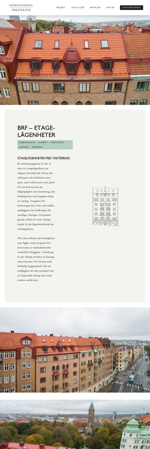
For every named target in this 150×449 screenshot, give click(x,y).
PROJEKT (61, 7)
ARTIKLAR (95, 7)
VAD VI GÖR (77, 7)
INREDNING (37, 147)
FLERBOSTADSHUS (27, 142)
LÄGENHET (24, 147)
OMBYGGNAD (57, 142)
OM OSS (110, 7)
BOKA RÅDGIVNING (131, 7)
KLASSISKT (42, 142)
